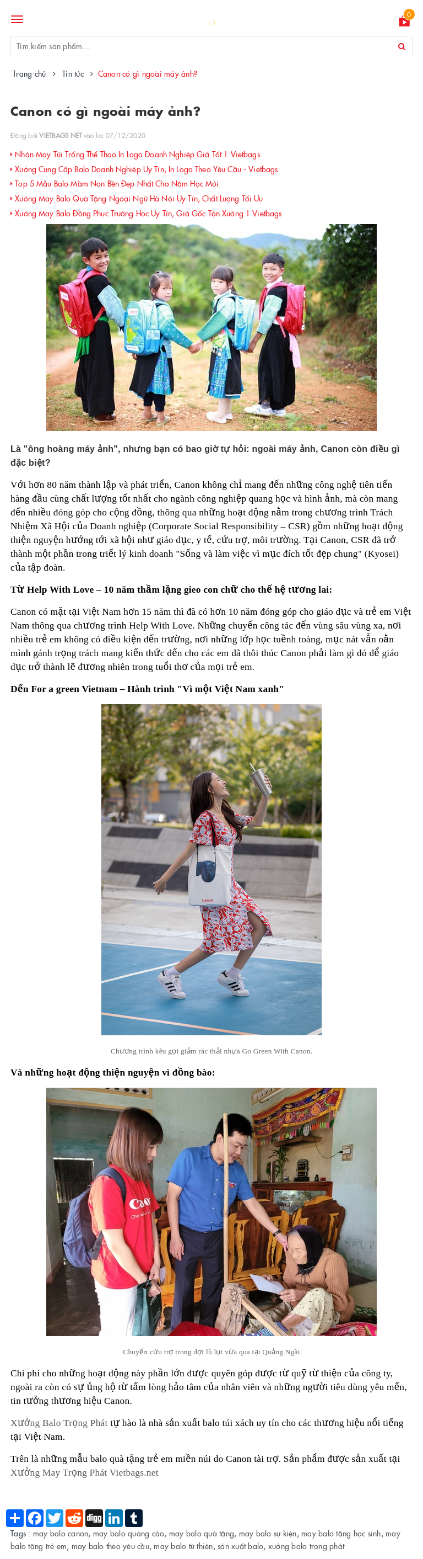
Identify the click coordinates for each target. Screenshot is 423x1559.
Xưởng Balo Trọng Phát (59, 1423)
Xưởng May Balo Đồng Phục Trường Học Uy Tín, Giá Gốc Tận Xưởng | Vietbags (145, 213)
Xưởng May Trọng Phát (58, 1472)
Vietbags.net (134, 1472)
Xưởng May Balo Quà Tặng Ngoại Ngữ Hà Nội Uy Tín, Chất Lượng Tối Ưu (136, 198)
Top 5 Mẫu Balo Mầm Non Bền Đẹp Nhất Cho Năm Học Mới (114, 183)
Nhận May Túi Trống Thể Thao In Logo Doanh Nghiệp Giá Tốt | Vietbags (135, 153)
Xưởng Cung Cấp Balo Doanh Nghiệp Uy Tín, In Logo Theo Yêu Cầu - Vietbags (144, 168)
